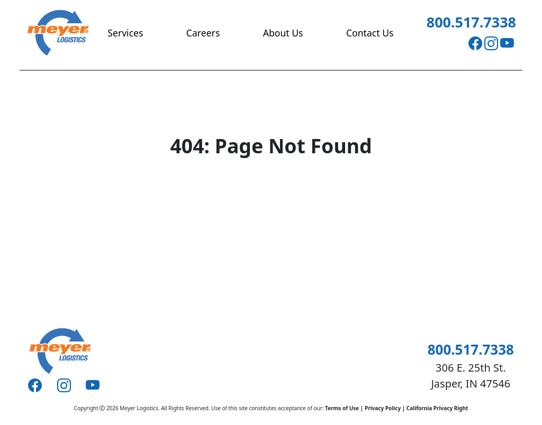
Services (125, 32)
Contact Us (370, 32)
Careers (203, 32)
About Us (283, 32)
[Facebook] (475, 43)
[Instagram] (491, 43)
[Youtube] (507, 43)
